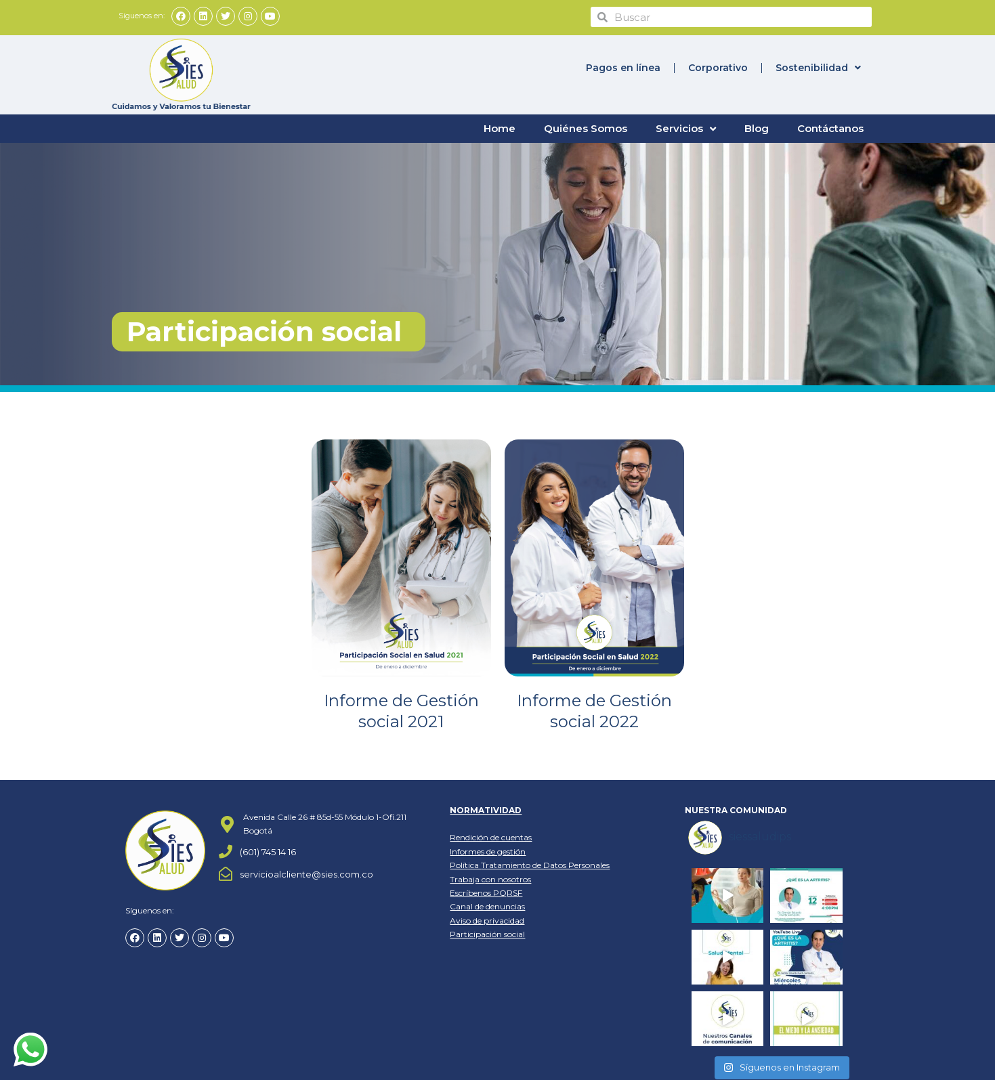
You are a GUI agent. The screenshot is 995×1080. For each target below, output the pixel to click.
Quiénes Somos (585, 128)
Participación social (487, 934)
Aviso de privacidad (487, 920)
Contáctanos (830, 128)
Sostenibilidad (818, 67)
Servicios (686, 128)
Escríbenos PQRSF (486, 892)
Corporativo (718, 68)
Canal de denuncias (487, 906)
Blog (756, 128)
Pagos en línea (623, 68)
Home (499, 128)
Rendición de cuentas (491, 837)
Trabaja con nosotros (490, 878)
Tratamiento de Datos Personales (545, 865)
